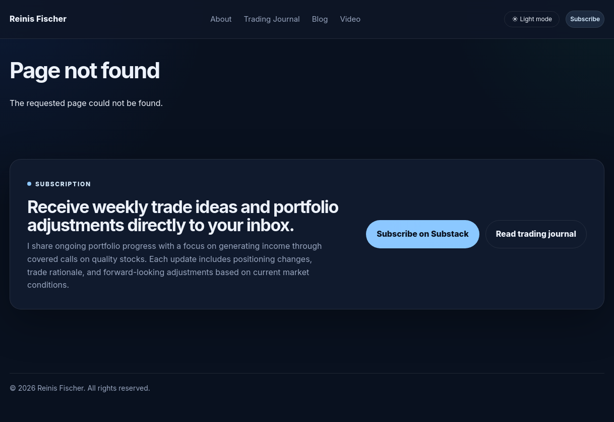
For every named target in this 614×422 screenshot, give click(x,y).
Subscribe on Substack (423, 234)
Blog (320, 19)
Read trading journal (536, 234)
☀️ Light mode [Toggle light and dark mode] (532, 19)
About (220, 19)
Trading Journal (272, 19)
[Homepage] (38, 19)
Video (350, 19)
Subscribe (585, 19)
